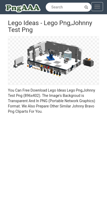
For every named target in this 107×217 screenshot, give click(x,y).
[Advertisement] (49, 166)
